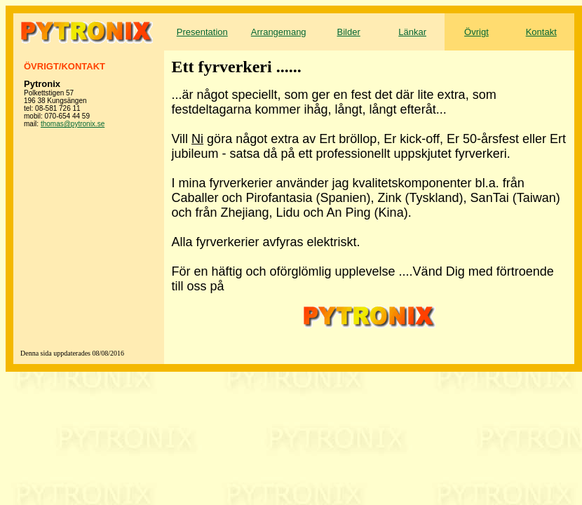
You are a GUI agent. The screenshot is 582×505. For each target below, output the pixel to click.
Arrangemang (278, 32)
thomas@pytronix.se (72, 124)
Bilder (348, 32)
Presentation (202, 32)
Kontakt (541, 32)
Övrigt (476, 32)
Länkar (412, 32)
